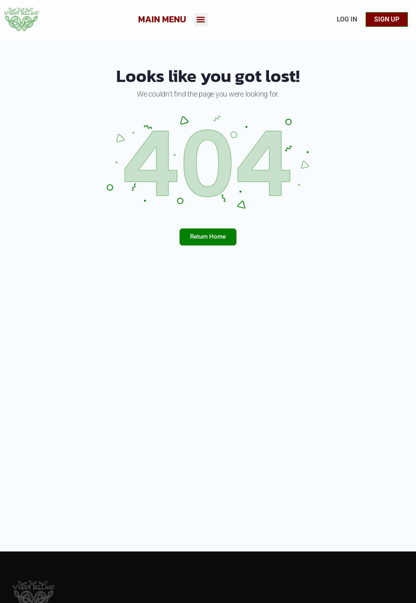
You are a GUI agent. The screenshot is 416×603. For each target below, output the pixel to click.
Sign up (386, 19)
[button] (201, 19)
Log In (347, 19)
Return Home (208, 236)
